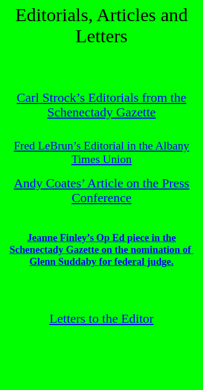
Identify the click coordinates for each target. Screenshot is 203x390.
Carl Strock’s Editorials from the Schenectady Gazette (101, 104)
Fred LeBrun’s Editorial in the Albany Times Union (101, 152)
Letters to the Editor (101, 318)
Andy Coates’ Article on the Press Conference (101, 190)
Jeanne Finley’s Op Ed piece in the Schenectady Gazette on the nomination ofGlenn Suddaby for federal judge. (102, 249)
